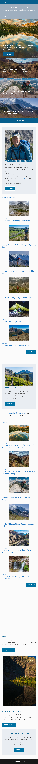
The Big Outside (19, 7)
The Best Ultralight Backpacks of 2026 (16, 345)
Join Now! (9, 188)
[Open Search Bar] (35, 16)
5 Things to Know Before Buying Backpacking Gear (19, 246)
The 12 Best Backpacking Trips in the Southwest (15, 577)
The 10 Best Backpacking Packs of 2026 (16, 297)
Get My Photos (8, 725)
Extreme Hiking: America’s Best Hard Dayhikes (16, 498)
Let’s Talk (10, 404)
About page (24, 178)
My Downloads (28, 2)
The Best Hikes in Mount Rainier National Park (18, 525)
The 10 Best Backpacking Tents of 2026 (16, 220)
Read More (8, 54)
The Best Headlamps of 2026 (12, 321)
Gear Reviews (8, 197)
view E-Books (8, 650)
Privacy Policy (24, 761)
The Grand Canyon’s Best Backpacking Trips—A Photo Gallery (18, 472)
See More (31, 352)
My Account (18, 2)
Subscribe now (18, 181)
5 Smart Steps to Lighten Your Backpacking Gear (18, 272)
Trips (4, 422)
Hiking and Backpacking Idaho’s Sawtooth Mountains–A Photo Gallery (18, 446)
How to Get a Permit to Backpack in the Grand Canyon (17, 551)
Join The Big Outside (17, 413)
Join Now (19, 750)
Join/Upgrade (9, 2)
